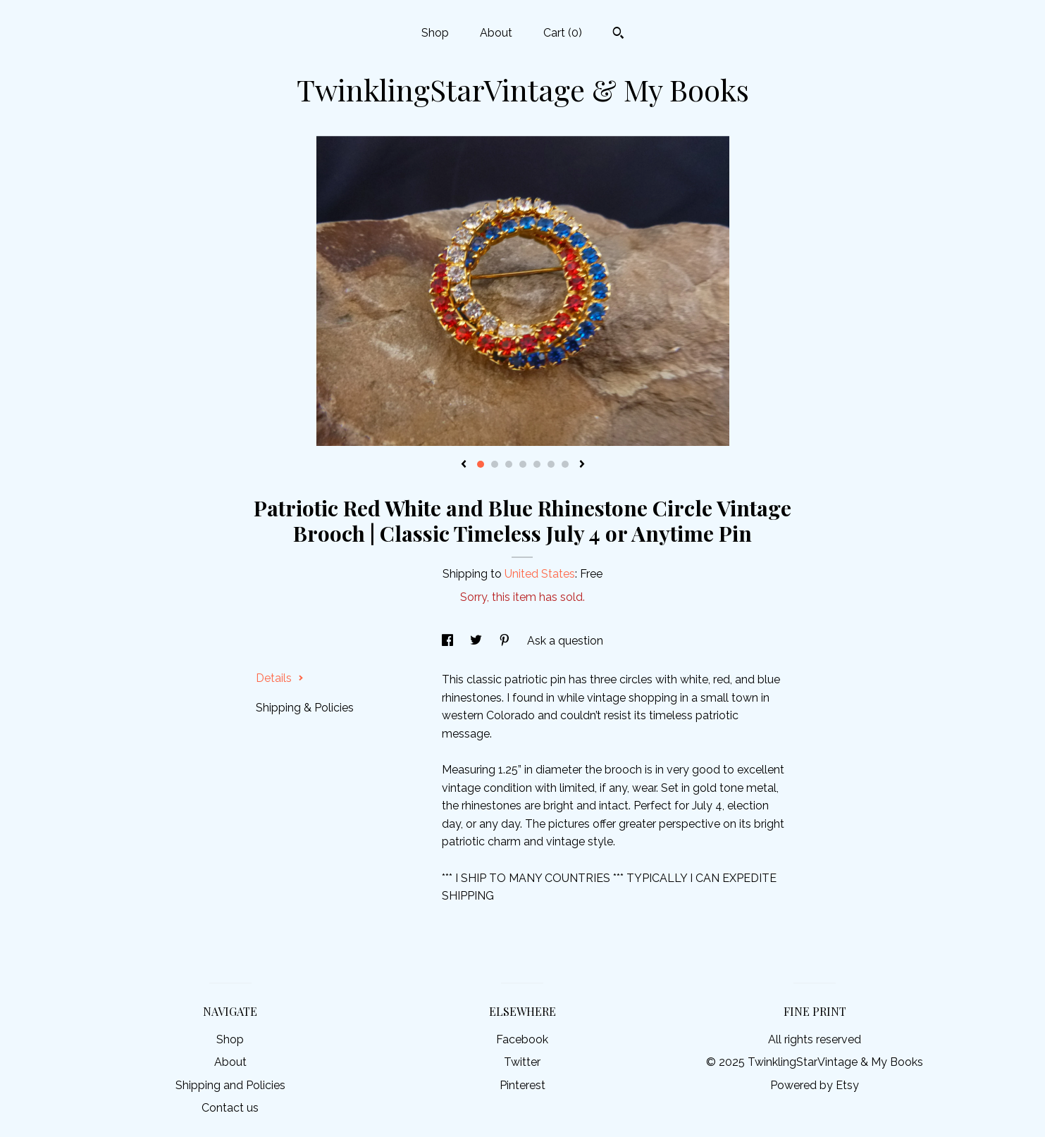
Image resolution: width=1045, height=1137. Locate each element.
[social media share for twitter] (477, 640)
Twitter (522, 1062)
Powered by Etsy (814, 1085)
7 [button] (565, 464)
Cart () (562, 32)
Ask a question (565, 640)
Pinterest (522, 1085)
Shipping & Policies (305, 707)
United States (540, 573)
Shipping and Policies (230, 1085)
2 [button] (494, 464)
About (496, 32)
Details (280, 678)
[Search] (618, 34)
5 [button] (536, 464)
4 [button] (522, 464)
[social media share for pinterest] (506, 640)
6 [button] (551, 464)
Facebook (522, 1039)
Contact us (230, 1107)
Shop (435, 32)
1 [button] (480, 464)
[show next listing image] (582, 465)
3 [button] (508, 464)
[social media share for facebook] (449, 640)
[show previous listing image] (463, 465)
